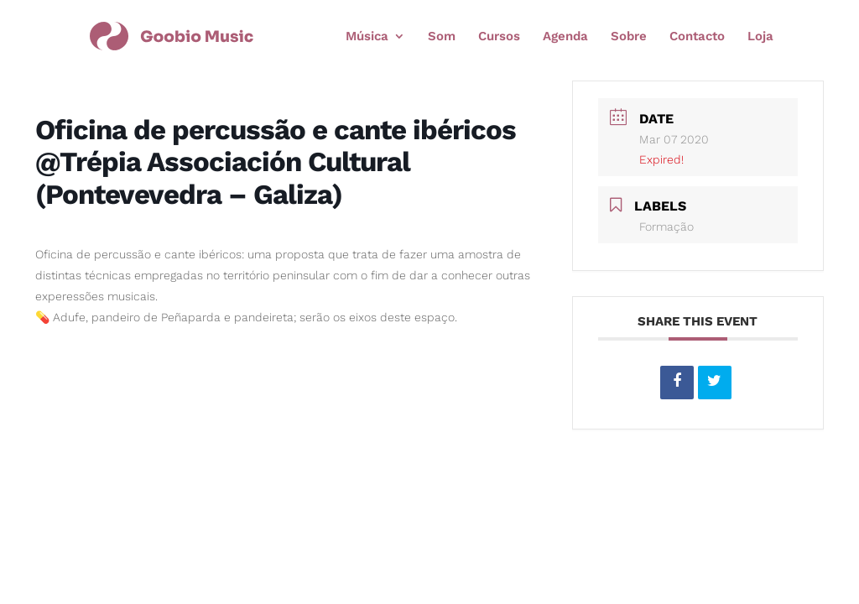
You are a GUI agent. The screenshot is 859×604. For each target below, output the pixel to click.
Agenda (565, 37)
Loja (760, 37)
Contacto (697, 37)
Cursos (499, 37)
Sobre (629, 37)
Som (442, 37)
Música (367, 37)
